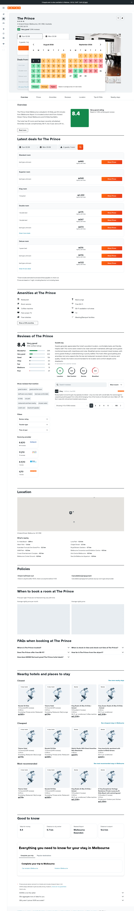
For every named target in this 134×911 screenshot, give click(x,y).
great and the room (36, 389)
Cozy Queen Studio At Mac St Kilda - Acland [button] (110, 707)
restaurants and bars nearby (27, 403)
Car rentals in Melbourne (30, 868)
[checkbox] (27, 443)
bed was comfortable (41, 394)
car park (27, 399)
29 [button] (63, 76)
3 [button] (38, 61)
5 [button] (48, 61)
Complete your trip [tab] (27, 855)
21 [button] (58, 71)
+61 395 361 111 (22, 26)
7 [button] (58, 61)
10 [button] (38, 66)
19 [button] (48, 71)
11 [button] (43, 66)
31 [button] (38, 81)
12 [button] (48, 66)
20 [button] (53, 71)
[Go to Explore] (3, 29)
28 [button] (58, 76)
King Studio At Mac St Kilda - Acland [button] (82, 707)
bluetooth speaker (33, 408)
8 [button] (63, 61)
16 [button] (33, 71)
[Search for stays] (3, 19)
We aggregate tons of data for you (71, 896)
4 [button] (43, 61)
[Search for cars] (3, 23)
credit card (21, 408)
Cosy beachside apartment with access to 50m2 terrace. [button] (109, 749)
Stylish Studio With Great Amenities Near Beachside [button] (84, 749)
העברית (85, 2)
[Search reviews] (83, 384)
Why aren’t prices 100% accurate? (71, 900)
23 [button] (33, 76)
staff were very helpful (25, 394)
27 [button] (53, 76)
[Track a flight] (3, 33)
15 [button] (63, 66)
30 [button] (33, 81)
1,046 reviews (35, 29)
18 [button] (43, 71)
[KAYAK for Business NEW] (3, 38)
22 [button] (63, 71)
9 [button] (33, 66)
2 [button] (33, 61)
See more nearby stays (116, 680)
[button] (131, 2)
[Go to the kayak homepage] (14, 8)
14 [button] (58, 66)
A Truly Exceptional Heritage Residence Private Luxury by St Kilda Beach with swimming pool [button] (109, 791)
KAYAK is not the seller (71, 892)
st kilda (20, 399)
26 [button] (48, 76)
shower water (43, 403)
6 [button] (53, 61)
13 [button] (53, 66)
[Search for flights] (3, 14)
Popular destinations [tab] (44, 855)
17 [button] (38, 71)
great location (22, 389)
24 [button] (38, 76)
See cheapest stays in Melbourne (112, 723)
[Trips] (3, 44)
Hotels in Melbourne (61, 868)
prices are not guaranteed (59, 886)
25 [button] (43, 76)
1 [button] (63, 56)
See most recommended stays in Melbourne (109, 763)
